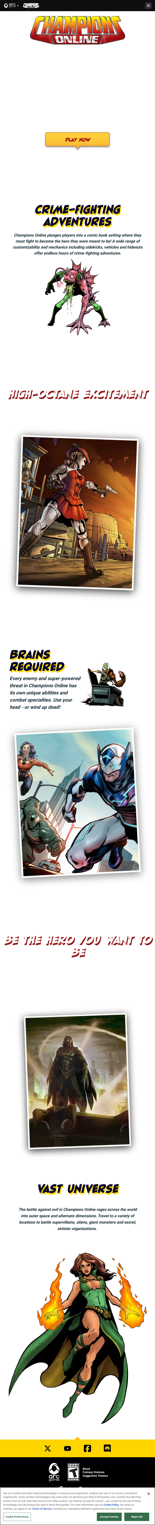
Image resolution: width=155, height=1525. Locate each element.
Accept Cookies (109, 1516)
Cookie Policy (111, 1504)
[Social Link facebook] (87, 1448)
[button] (11, 5)
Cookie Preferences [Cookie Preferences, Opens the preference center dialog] (17, 1516)
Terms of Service (42, 1508)
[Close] (148, 1493)
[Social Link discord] (107, 1448)
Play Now (77, 139)
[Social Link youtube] (67, 1448)
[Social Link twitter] (47, 1448)
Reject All (136, 1516)
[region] (77, 1506)
